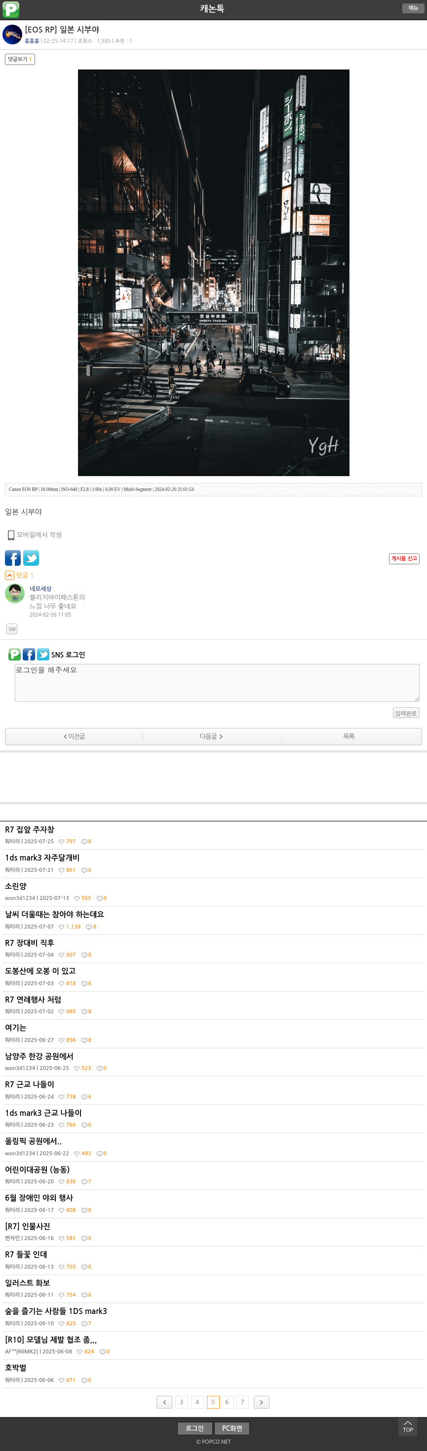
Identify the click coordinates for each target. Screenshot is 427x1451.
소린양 (215, 894)
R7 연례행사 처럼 (215, 1008)
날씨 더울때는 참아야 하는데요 (215, 922)
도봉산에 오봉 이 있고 (215, 979)
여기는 (215, 1036)
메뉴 (414, 8)
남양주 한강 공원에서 (215, 1064)
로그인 (195, 1428)
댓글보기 (20, 59)
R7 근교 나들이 (215, 1093)
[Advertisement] (214, 777)
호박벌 (215, 1376)
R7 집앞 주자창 (215, 838)
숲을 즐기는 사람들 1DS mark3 (215, 1319)
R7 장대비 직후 (215, 951)
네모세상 (41, 589)
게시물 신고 (404, 558)
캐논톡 (212, 8)
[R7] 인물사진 (215, 1234)
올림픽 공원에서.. (215, 1149)
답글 (11, 629)
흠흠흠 (32, 41)
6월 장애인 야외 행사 (215, 1206)
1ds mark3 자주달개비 (215, 866)
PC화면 (232, 1428)
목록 (348, 736)
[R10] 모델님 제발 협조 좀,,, (215, 1348)
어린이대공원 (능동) (215, 1178)
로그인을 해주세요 (217, 683)
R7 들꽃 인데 (215, 1263)
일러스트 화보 (215, 1291)
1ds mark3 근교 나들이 (215, 1121)
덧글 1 (19, 575)
